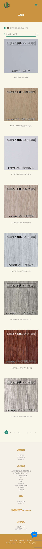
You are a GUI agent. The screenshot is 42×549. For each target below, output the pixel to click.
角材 (21, 481)
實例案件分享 (21, 501)
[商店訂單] (21, 34)
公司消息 (21, 455)
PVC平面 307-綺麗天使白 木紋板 (21, 174)
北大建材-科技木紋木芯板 (21, 473)
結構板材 (21, 483)
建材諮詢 (21, 503)
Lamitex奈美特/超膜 (21, 475)
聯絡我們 (21, 459)
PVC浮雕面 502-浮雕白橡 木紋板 (21, 223)
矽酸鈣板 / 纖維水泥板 (21, 485)
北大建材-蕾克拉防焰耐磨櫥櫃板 (21, 471)
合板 (21, 477)
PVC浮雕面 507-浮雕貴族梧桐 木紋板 (21, 319)
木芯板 (21, 479)
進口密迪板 (21, 487)
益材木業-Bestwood (21, 529)
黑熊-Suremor (21, 527)
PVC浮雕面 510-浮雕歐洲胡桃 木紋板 (21, 368)
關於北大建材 (21, 457)
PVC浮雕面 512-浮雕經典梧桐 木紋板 (21, 416)
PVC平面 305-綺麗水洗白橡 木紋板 (21, 126)
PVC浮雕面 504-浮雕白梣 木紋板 (21, 271)
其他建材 (21, 490)
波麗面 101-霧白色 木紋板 (21, 77)
